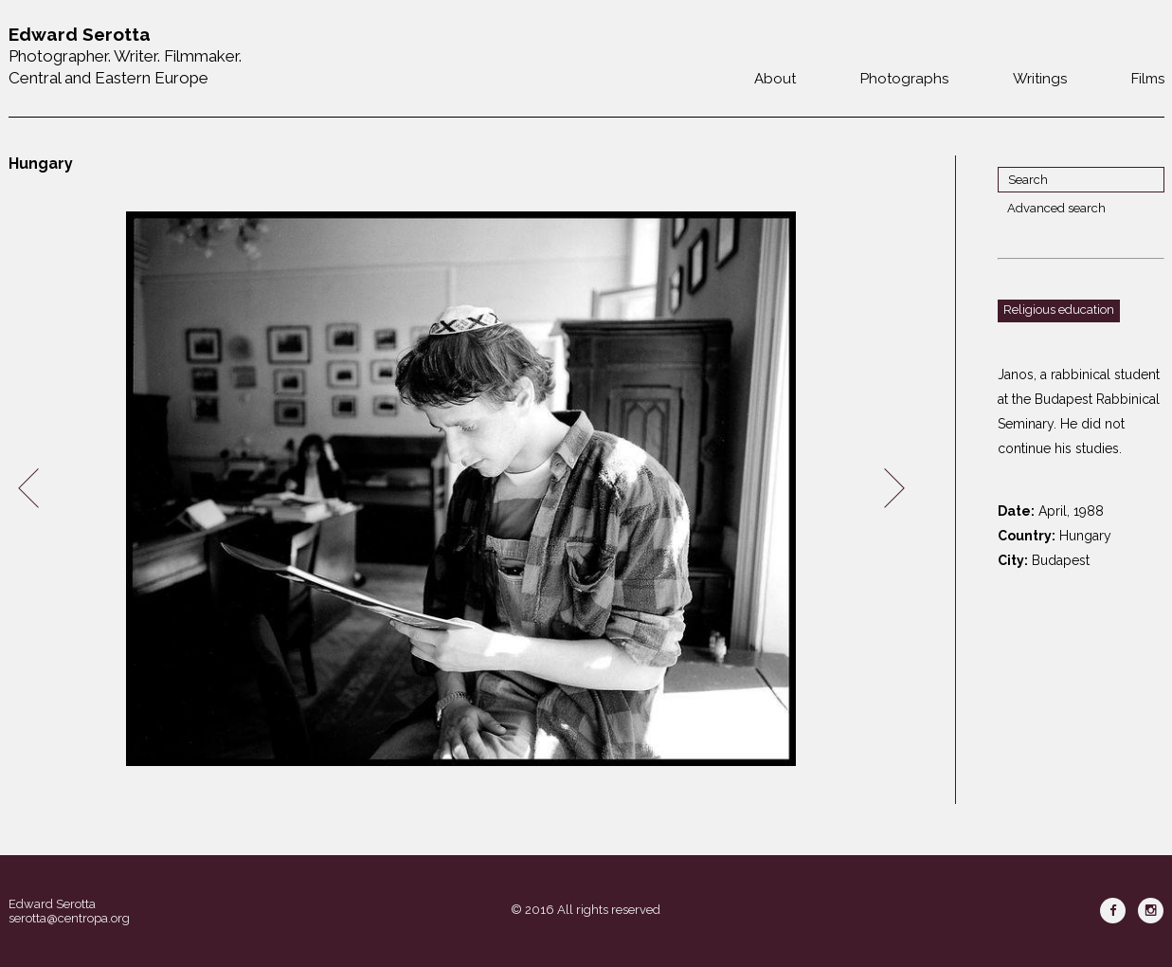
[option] (461, 488)
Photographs (904, 78)
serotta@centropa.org (69, 918)
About (775, 78)
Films (1147, 78)
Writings (1040, 78)
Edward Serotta (52, 904)
